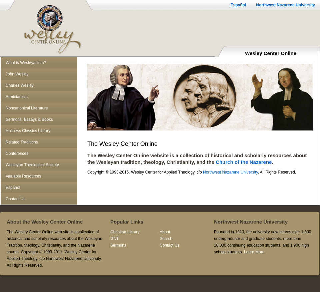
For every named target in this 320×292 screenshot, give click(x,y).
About (165, 232)
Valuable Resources (23, 176)
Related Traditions (22, 142)
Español (238, 5)
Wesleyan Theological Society (32, 165)
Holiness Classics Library (28, 130)
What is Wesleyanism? (26, 62)
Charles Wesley (20, 85)
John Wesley (17, 74)
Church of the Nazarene (244, 162)
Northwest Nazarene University (285, 5)
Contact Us (15, 199)
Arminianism (17, 96)
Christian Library (124, 232)
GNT (114, 238)
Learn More (254, 252)
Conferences (17, 153)
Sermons (118, 245)
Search (166, 238)
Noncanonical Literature (27, 108)
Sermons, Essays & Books (29, 119)
